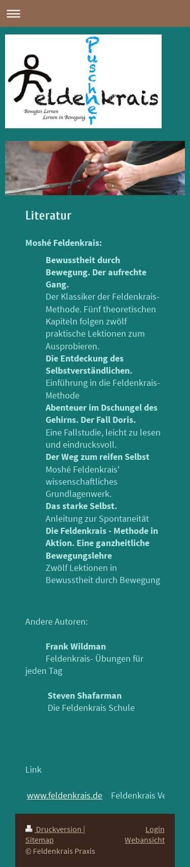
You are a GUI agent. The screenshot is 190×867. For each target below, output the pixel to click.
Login (155, 829)
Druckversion (54, 829)
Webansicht (145, 840)
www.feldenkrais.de (64, 795)
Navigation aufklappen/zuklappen (95, 13)
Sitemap (39, 840)
